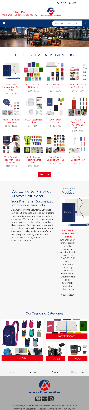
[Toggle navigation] (4, 23)
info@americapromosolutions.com (19, 15)
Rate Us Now (78, 372)
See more (45, 174)
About (33, 372)
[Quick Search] (67, 23)
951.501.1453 (19, 11)
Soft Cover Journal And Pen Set (67, 233)
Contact (56, 372)
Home (11, 372)
